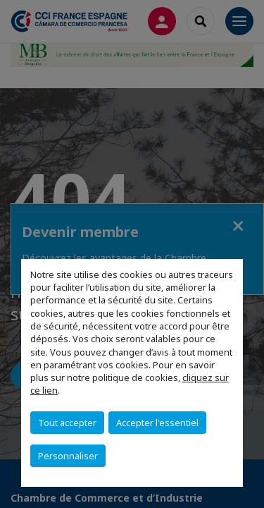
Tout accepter (67, 422)
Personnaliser (68, 455)
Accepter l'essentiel (157, 422)
